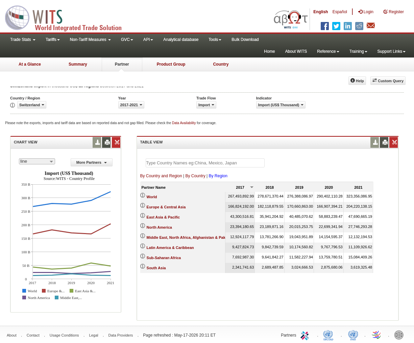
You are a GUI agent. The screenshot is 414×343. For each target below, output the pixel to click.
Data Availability (184, 123)
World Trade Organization (377, 334)
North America (159, 227)
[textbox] (205, 162)
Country (220, 64)
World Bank (400, 334)
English (320, 11)
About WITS (296, 51)
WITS (67, 17)
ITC (306, 334)
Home (269, 51)
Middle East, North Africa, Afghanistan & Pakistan (190, 237)
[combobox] (37, 161)
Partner (122, 64)
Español (340, 11)
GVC (127, 39)
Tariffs (53, 39)
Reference (328, 51)
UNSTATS (353, 334)
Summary (78, 64)
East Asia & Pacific (163, 217)
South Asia (156, 268)
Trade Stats (22, 39)
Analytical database (180, 39)
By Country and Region (161, 176)
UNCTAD (329, 334)
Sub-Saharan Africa (164, 258)
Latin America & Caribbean (170, 248)
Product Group (171, 64)
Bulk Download (245, 39)
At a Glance (30, 64)
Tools (215, 39)
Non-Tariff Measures (90, 39)
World (152, 197)
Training (358, 51)
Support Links (392, 51)
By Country (195, 176)
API (148, 39)
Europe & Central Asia (166, 207)
